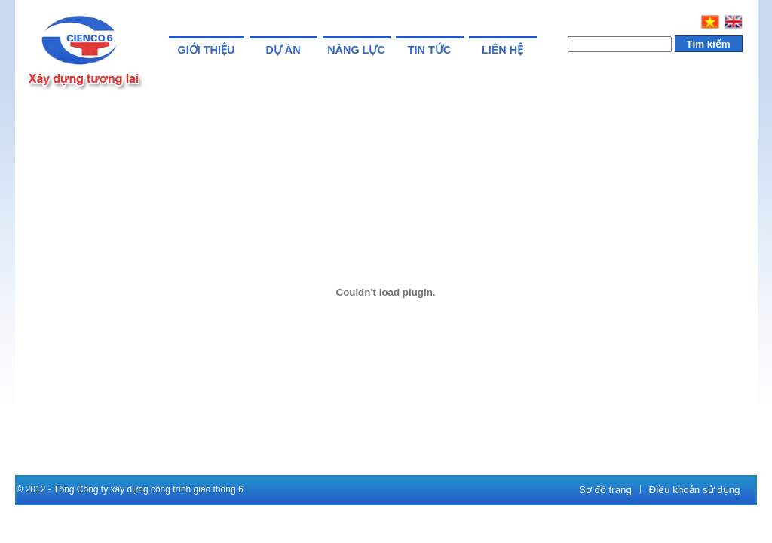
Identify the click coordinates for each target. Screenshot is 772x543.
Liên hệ (502, 50)
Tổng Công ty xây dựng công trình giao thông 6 (149, 489)
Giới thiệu (206, 50)
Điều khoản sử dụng (694, 489)
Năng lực (356, 50)
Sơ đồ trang (605, 489)
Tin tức (429, 50)
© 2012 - (35, 489)
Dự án (282, 50)
